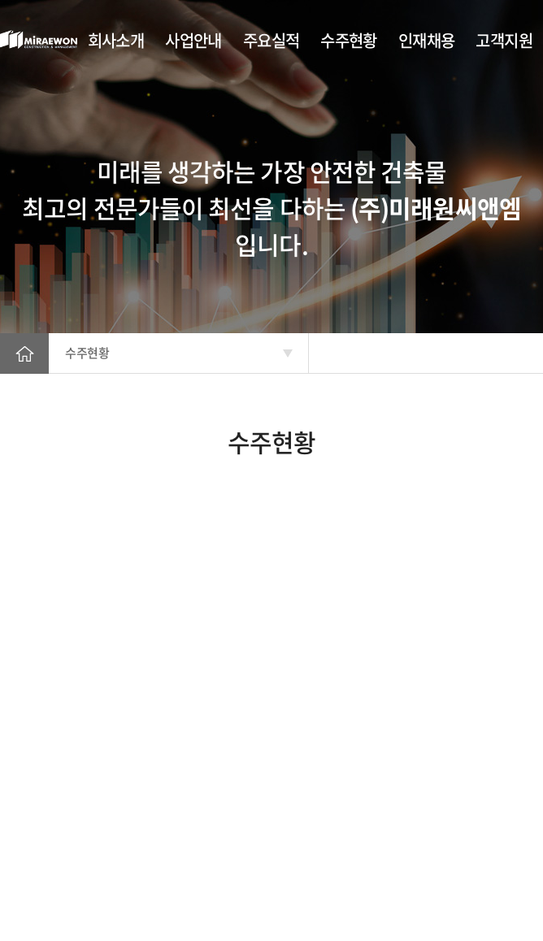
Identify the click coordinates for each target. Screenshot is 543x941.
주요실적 (271, 40)
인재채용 (426, 40)
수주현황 (348, 40)
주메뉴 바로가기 (0, 0)
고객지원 (504, 40)
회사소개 (116, 40)
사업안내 (193, 40)
